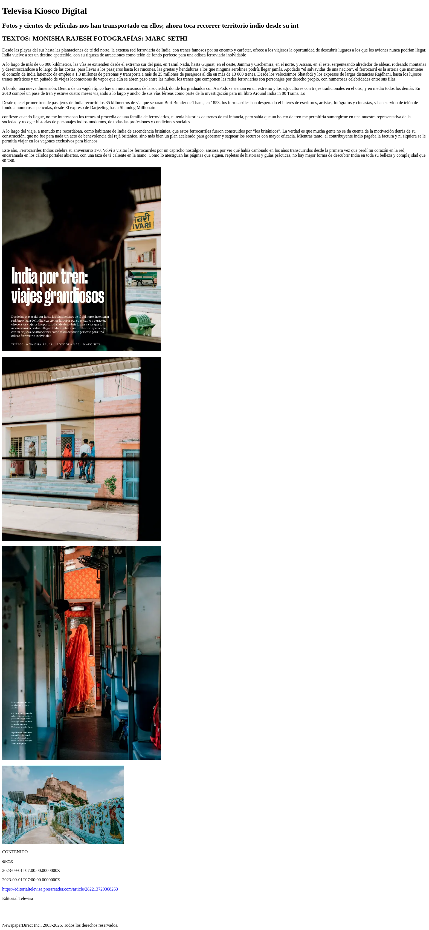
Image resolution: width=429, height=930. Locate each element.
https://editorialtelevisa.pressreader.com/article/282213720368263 (60, 889)
